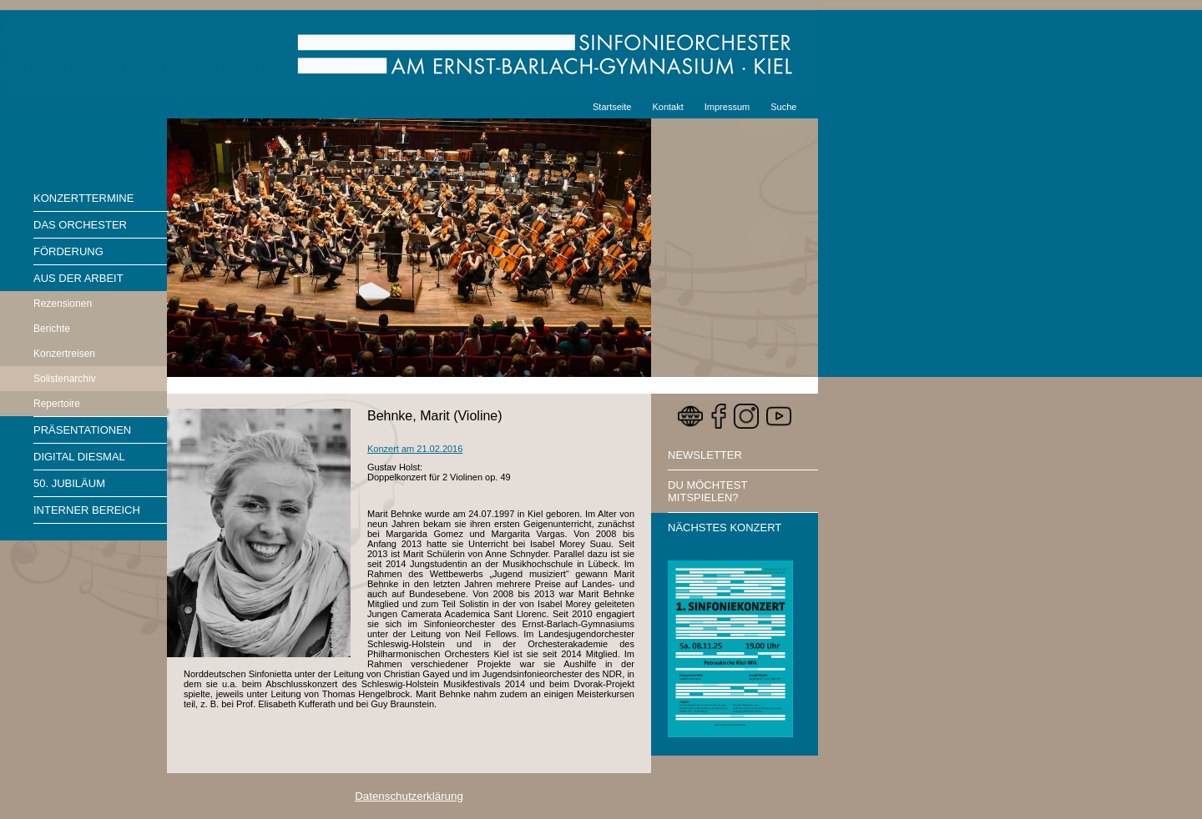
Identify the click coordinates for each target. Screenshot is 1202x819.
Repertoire (56, 404)
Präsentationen (82, 430)
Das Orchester (80, 225)
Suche (783, 107)
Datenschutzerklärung (409, 796)
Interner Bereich (86, 510)
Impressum (727, 107)
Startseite (612, 107)
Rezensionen (62, 303)
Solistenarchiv (64, 378)
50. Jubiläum (69, 483)
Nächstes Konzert (724, 527)
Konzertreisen (64, 353)
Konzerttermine (83, 198)
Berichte (51, 328)
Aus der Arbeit (78, 278)
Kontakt (667, 107)
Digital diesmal (79, 456)
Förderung (68, 251)
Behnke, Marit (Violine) (435, 416)
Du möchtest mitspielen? (707, 491)
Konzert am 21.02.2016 (414, 449)
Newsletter (705, 455)
